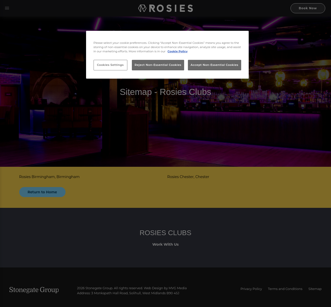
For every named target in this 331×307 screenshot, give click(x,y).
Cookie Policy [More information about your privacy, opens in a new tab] (178, 51)
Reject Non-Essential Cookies (158, 65)
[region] (167, 55)
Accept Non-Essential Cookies (214, 65)
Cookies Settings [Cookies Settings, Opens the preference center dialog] (110, 65)
